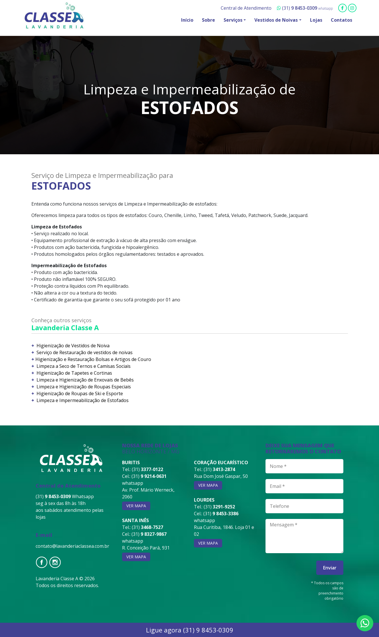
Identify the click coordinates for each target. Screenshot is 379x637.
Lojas (316, 20)
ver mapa (136, 505)
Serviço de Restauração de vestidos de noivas (84, 352)
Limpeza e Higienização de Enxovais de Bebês (84, 380)
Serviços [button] (233, 20)
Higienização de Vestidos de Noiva (72, 345)
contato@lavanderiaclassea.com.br (72, 546)
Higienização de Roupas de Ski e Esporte (79, 393)
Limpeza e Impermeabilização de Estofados (82, 400)
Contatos (341, 20)
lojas (41, 517)
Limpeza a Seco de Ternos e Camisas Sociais (83, 366)
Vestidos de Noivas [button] (276, 20)
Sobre (208, 20)
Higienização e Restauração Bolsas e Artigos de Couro (93, 359)
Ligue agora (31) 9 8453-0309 (189, 630)
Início (187, 20)
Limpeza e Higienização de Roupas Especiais (83, 387)
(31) (297, 8)
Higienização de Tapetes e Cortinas (73, 373)
